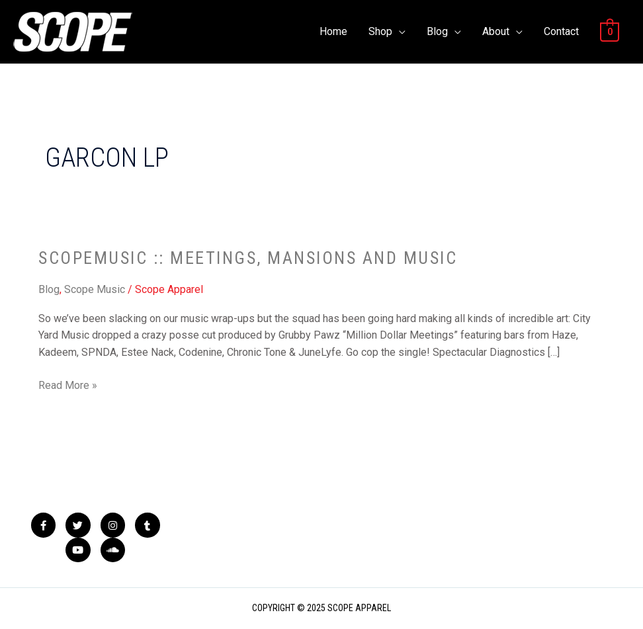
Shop (380, 31)
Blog (437, 31)
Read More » (67, 384)
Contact (561, 31)
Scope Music (94, 289)
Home (333, 31)
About (495, 31)
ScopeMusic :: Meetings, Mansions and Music (247, 258)
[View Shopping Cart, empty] (609, 31)
